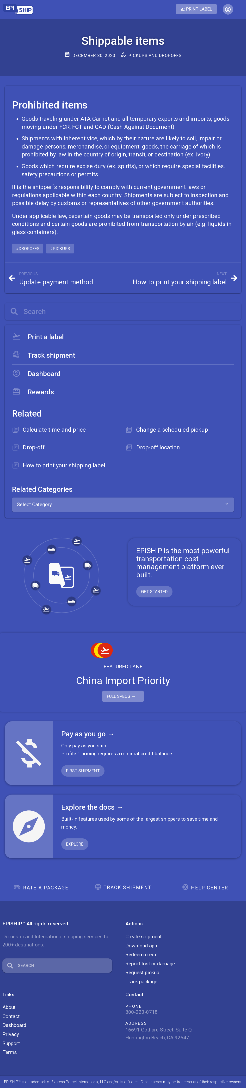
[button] (228, 9)
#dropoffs (27, 248)
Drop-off (34, 447)
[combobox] (123, 505)
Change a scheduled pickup (172, 429)
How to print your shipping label (64, 465)
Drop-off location (158, 447)
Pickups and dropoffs (155, 55)
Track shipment (128, 887)
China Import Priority (123, 681)
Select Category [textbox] (34, 504)
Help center (209, 888)
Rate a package (45, 888)
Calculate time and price (54, 429)
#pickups (60, 248)
